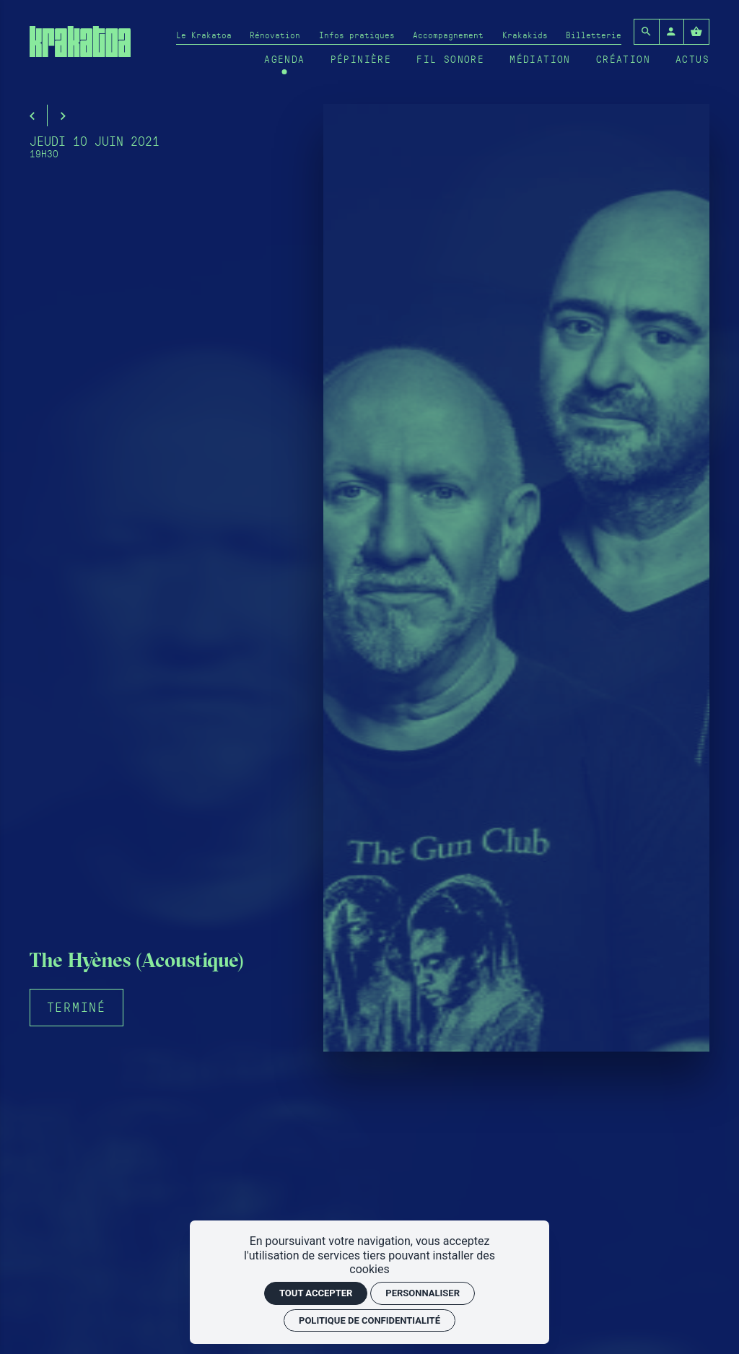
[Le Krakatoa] (204, 34)
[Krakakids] (525, 34)
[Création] (623, 58)
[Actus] (692, 58)
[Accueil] (80, 48)
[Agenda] (284, 58)
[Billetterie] (593, 34)
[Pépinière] (361, 58)
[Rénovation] (275, 34)
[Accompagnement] (448, 34)
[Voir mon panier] (696, 32)
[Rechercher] (647, 32)
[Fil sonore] (450, 58)
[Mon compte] (672, 32)
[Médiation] (540, 58)
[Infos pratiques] (357, 34)
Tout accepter (315, 1293)
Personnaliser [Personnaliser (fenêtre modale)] (422, 1293)
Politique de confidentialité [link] (369, 1320)
